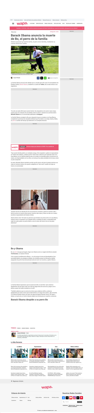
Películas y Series (55, 397)
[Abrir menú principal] (13, 23)
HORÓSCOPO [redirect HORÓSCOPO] (79, 23)
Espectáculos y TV (23, 397)
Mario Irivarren (56, 20)
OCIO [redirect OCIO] (63, 23)
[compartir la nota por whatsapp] (45, 78)
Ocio (28, 397)
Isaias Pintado (16, 77)
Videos (21, 400)
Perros (19, 328)
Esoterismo (13, 400)
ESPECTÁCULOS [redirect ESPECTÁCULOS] (39, 23)
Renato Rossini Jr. (47, 20)
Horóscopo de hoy (18, 20)
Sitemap (29, 400)
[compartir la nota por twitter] (41, 78)
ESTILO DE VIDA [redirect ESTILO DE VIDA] (57, 23)
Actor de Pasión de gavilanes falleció (32, 20)
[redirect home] (22, 23)
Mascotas (13, 32)
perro (14, 120)
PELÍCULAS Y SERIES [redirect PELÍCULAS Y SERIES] (70, 23)
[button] (82, 28)
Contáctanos (65, 405)
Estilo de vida (46, 397)
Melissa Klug (64, 20)
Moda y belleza (39, 397)
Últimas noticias (14, 397)
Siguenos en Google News (53, 78)
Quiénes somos (79, 405)
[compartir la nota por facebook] (38, 78)
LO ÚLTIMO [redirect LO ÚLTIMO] (32, 23)
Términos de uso (72, 405)
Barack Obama (23, 84)
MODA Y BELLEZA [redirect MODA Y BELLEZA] (48, 23)
